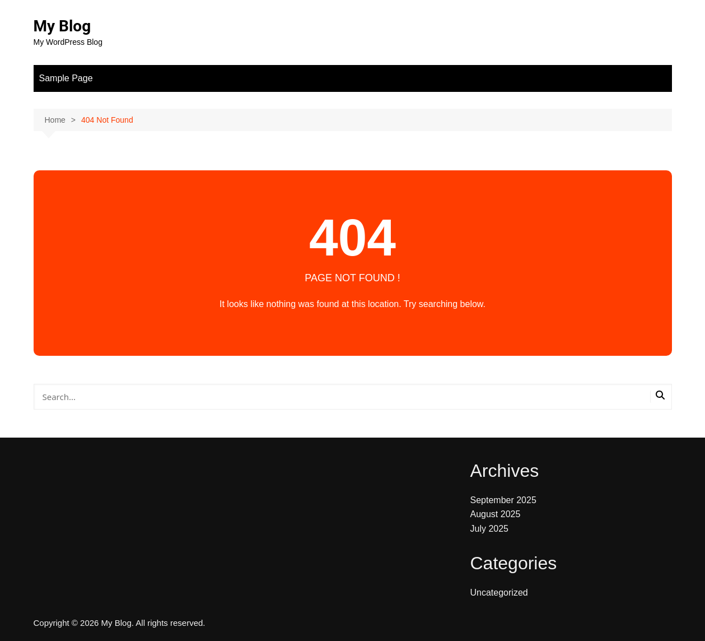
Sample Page (66, 78)
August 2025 (495, 514)
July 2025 (489, 528)
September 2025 (503, 500)
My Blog (62, 26)
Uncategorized (499, 592)
